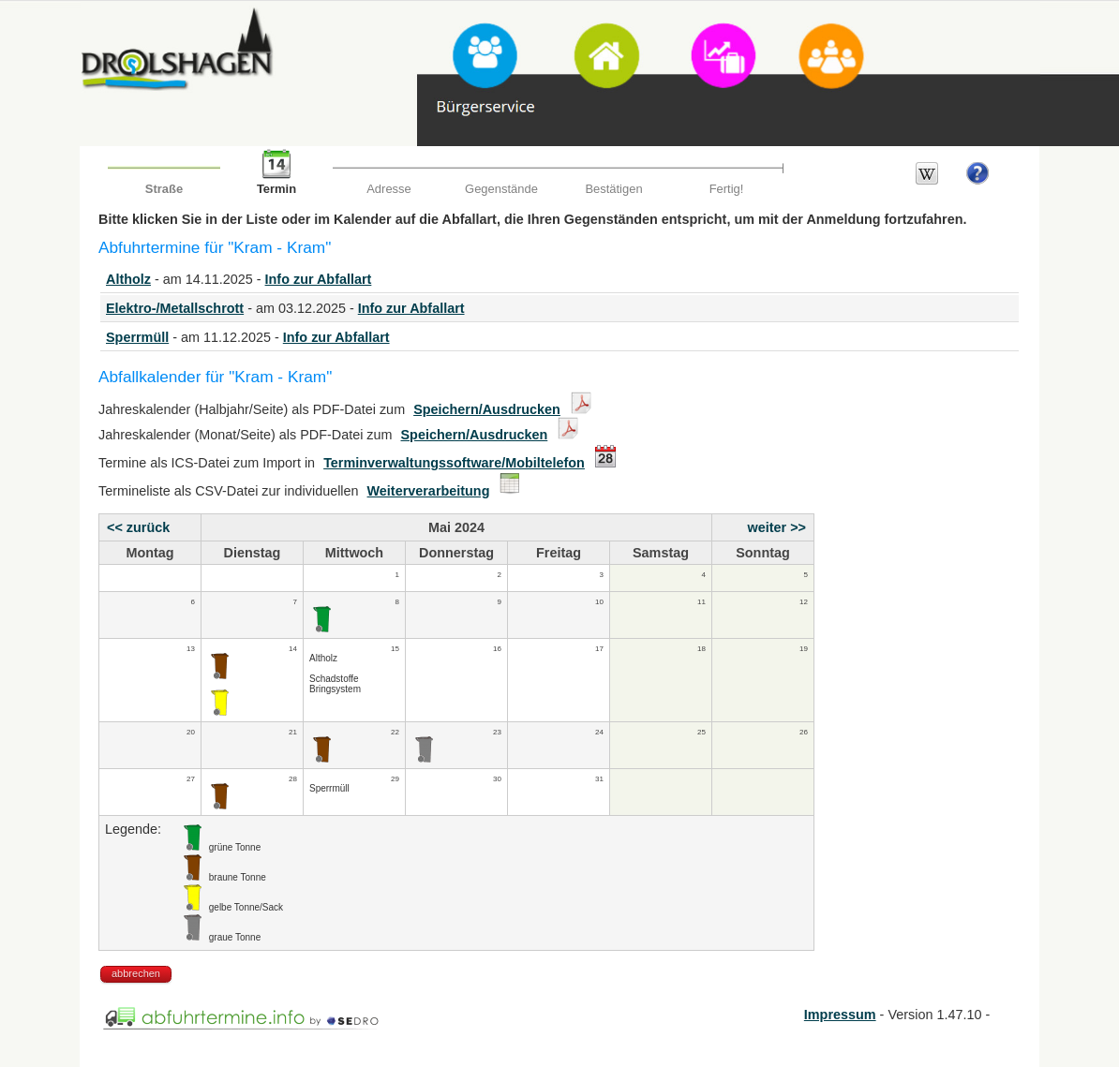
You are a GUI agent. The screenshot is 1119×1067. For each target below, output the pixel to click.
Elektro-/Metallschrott (175, 308)
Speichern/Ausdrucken (486, 409)
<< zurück (138, 527)
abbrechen (136, 973)
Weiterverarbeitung (428, 490)
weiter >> (777, 527)
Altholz (128, 279)
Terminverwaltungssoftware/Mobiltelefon (454, 462)
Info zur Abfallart (318, 279)
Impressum (840, 1014)
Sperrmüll (137, 337)
